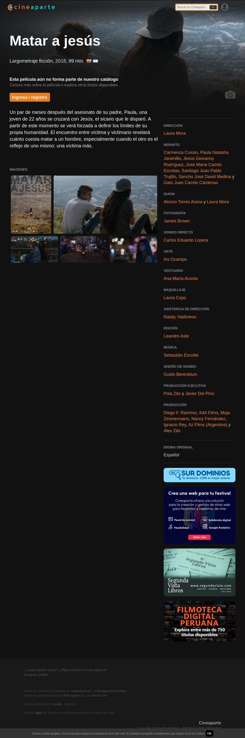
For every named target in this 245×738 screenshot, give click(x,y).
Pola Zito (172, 393)
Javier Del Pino (199, 393)
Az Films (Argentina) (207, 424)
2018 (60, 61)
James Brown (177, 221)
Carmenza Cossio (181, 152)
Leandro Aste (176, 336)
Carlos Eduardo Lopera (186, 240)
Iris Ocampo (175, 259)
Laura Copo (175, 297)
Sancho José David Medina (204, 176)
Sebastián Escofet (181, 355)
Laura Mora (175, 133)
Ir (213, 7)
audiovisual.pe (81, 691)
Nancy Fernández (208, 418)
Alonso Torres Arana (183, 201)
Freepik (56, 704)
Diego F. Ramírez (180, 412)
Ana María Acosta (181, 278)
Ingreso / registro (29, 97)
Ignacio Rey (175, 424)
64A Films (208, 412)
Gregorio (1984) (36, 675)
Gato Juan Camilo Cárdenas (191, 182)
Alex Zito (172, 430)
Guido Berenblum (180, 374)
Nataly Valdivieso (180, 316)
